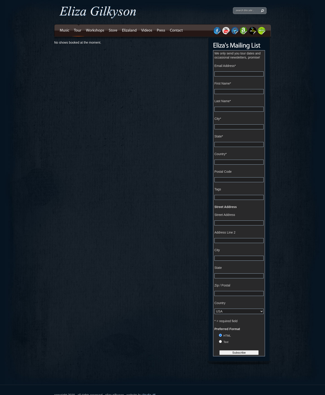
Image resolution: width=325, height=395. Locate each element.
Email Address (225, 66)
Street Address (225, 207)
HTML (227, 335)
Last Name (222, 101)
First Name (222, 83)
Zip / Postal (222, 285)
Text (225, 342)
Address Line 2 (224, 232)
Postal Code (223, 171)
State (218, 136)
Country (220, 154)
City (217, 119)
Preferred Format (227, 329)
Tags (217, 189)
